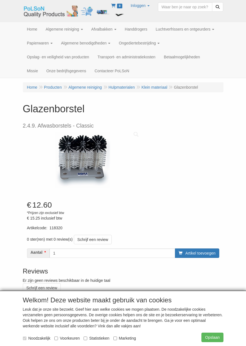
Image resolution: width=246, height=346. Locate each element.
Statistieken (96, 338)
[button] (140, 5)
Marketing (124, 338)
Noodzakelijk (36, 338)
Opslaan (212, 337)
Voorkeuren (67, 338)
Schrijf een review (92, 239)
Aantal (37, 252)
